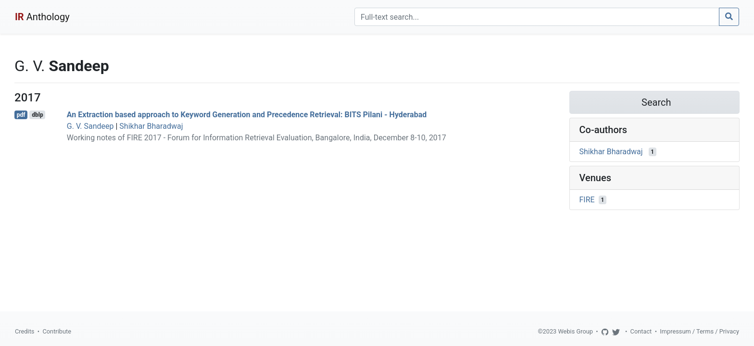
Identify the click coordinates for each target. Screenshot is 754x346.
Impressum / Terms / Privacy (699, 331)
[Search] (536, 17)
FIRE (587, 199)
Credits (24, 331)
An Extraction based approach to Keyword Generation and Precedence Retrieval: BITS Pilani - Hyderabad (247, 114)
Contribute (56, 331)
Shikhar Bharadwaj (151, 126)
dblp (37, 114)
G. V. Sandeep (90, 126)
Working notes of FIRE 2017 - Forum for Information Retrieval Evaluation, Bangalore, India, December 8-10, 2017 (256, 137)
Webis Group (575, 331)
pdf (21, 114)
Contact (641, 331)
